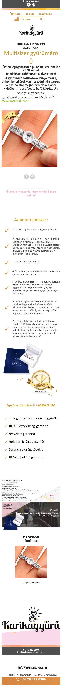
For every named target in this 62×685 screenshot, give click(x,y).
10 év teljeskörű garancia (25, 457)
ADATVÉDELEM (51, 675)
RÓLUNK (11, 675)
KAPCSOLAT (38, 675)
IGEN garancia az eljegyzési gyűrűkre (34, 418)
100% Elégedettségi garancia (28, 426)
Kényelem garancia (21, 434)
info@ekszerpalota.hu (32, 667)
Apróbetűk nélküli (31, 405)
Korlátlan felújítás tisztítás (26, 442)
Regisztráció (45, 13)
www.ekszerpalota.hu (15, 101)
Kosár (18, 13)
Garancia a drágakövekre (25, 449)
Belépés (30, 13)
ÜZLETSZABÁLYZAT (24, 675)
